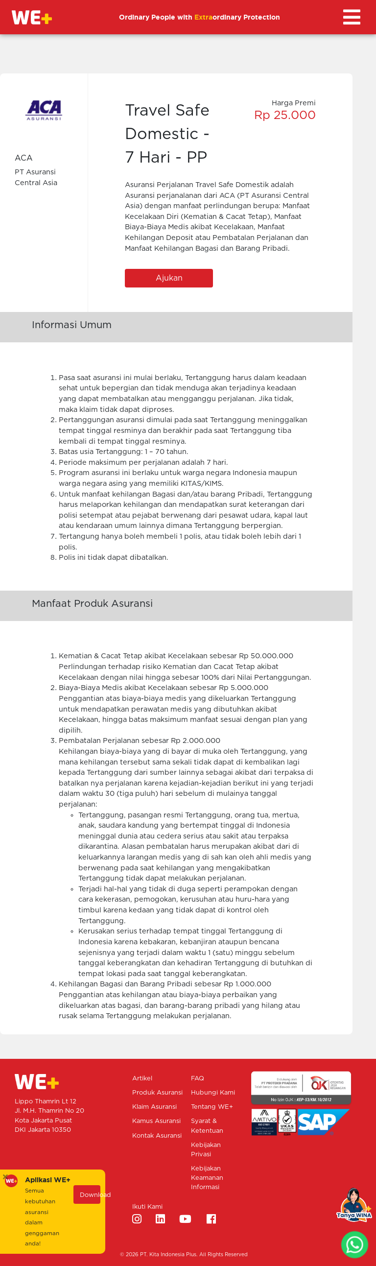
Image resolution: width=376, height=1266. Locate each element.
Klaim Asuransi (154, 1107)
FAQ (197, 1078)
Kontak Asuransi (157, 1136)
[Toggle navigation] (352, 17)
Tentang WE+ (212, 1107)
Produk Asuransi (157, 1093)
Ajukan (169, 278)
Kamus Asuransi (156, 1121)
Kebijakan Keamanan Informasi (207, 1178)
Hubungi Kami (213, 1093)
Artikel (142, 1078)
